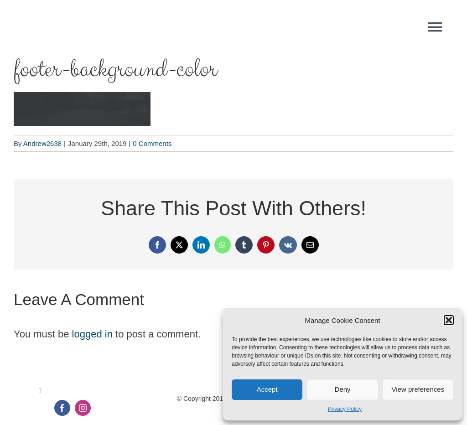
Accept (267, 389)
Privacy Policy (345, 409)
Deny (342, 389)
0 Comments (152, 143)
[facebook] (62, 408)
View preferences (418, 389)
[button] (448, 320)
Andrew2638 (42, 143)
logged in (92, 334)
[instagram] (83, 408)
